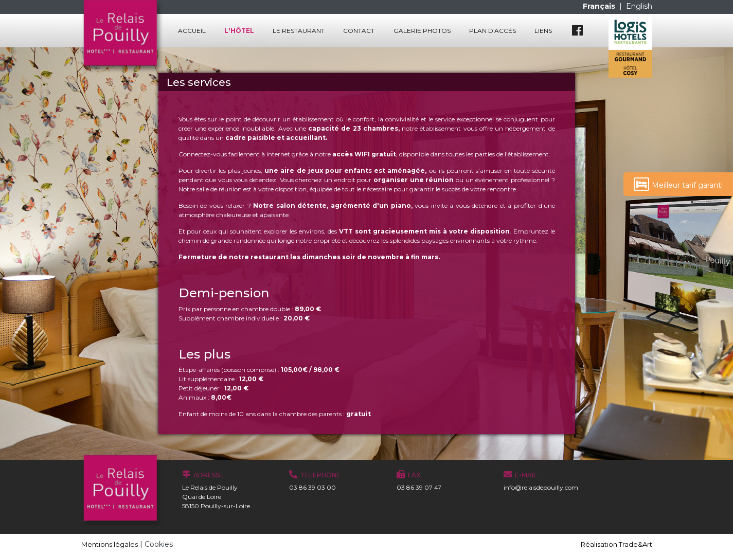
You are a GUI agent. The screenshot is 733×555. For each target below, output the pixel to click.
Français (600, 6)
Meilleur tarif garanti (678, 184)
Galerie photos (422, 30)
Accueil (192, 30)
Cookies (159, 544)
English (639, 6)
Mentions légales (109, 544)
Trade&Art (635, 544)
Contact (358, 30)
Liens (543, 30)
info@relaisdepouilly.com (541, 487)
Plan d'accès (492, 30)
